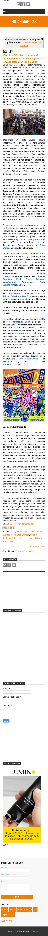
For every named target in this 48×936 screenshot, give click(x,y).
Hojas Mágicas (24, 21)
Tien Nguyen (36, 931)
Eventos (6, 535)
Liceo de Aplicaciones (24, 538)
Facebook (23, 4)
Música (12, 909)
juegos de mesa (8, 914)
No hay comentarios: (24, 524)
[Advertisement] (22, 589)
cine (35, 909)
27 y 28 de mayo (19, 532)
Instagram (19, 4)
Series (19, 909)
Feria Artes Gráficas (20, 535)
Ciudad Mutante (36, 532)
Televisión (28, 909)
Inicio (15, 546)
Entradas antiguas (37, 546)
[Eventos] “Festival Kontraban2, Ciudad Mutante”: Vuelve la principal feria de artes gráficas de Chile (23, 58)
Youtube (28, 4)
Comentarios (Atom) (24, 551)
